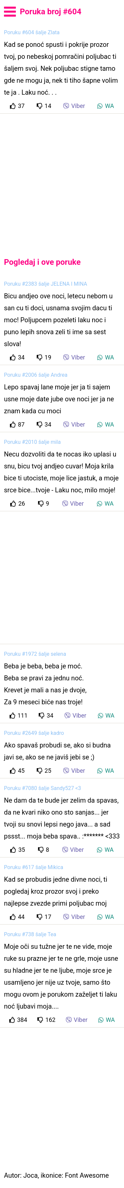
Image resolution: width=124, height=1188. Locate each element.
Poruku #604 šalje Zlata (32, 32)
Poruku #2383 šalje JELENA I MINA (45, 284)
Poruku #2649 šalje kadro (34, 733)
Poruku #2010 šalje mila (32, 442)
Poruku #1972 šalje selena (35, 654)
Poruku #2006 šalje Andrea (35, 375)
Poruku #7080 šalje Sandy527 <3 (42, 788)
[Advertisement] (62, 180)
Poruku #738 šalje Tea (30, 934)
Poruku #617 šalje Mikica (33, 867)
